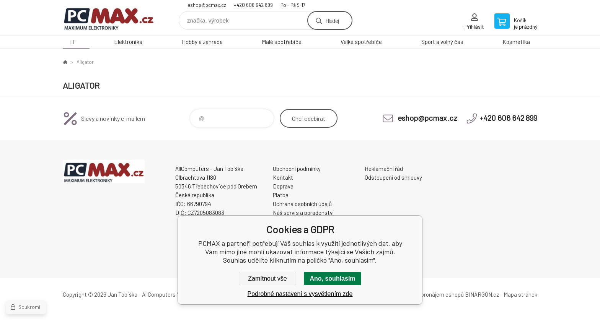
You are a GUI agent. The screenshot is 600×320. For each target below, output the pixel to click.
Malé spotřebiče (282, 41)
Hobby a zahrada (202, 41)
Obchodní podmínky (297, 168)
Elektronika (128, 41)
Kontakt (283, 177)
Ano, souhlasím (332, 278)
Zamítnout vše (267, 278)
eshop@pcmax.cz (207, 5)
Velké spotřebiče (361, 41)
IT (72, 41)
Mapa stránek (520, 294)
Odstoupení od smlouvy (393, 177)
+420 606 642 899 (253, 5)
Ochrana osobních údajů (302, 203)
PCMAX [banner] (109, 18)
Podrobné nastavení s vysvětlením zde (300, 294)
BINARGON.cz (482, 294)
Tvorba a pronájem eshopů (431, 294)
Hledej (332, 20)
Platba (281, 195)
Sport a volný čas (442, 41)
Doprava (283, 186)
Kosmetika (516, 41)
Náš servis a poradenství (303, 212)
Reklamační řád (384, 168)
